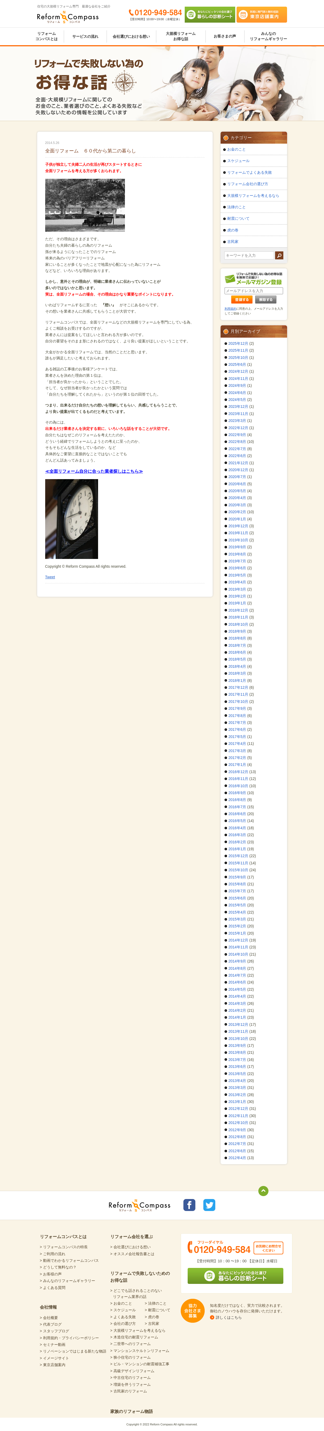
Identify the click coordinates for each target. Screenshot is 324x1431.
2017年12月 (239, 687)
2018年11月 (239, 617)
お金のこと (236, 149)
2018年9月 (237, 631)
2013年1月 (237, 1102)
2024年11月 (239, 378)
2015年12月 (239, 856)
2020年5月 (237, 491)
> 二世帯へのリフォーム (130, 1344)
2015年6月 (237, 898)
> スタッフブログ (54, 1331)
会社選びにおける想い (131, 36)
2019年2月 (237, 596)
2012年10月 (239, 1123)
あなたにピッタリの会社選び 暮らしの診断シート (210, 15)
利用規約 (230, 308)
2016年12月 (239, 772)
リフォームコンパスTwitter (209, 1205)
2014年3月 (237, 1003)
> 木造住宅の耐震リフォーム (134, 1337)
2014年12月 (239, 940)
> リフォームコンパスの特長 (64, 1247)
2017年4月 (237, 743)
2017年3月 (237, 751)
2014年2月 (237, 1010)
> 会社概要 (49, 1318)
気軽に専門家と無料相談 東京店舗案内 (262, 15)
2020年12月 (239, 470)
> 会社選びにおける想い (130, 1247)
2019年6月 (237, 568)
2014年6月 (237, 982)
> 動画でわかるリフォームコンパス (69, 1260)
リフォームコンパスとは (46, 36)
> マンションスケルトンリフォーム (139, 1351)
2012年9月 (237, 1130)
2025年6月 (237, 364)
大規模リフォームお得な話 (181, 36)
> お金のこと (121, 1303)
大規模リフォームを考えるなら (253, 195)
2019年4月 (237, 582)
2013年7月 (237, 1059)
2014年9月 (237, 961)
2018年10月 (239, 624)
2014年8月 (237, 968)
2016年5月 (237, 821)
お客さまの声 (225, 36)
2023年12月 (239, 406)
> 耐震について (157, 1310)
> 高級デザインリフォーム (132, 1371)
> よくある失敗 (123, 1317)
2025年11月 (239, 350)
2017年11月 (239, 694)
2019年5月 (237, 575)
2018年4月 (237, 666)
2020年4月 (237, 498)
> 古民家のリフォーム (128, 1391)
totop (263, 1191)
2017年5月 (237, 737)
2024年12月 (239, 371)
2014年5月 (237, 989)
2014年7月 (237, 975)
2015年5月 (237, 905)
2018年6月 (237, 652)
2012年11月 (239, 1116)
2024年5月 (237, 399)
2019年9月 (237, 547)
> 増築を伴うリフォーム (130, 1384)
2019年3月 (237, 589)
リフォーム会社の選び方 (247, 184)
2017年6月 (237, 729)
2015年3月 (237, 919)
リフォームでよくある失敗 (249, 172)
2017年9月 (237, 708)
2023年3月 (237, 420)
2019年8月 (237, 554)
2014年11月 (239, 947)
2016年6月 (237, 814)
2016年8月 (237, 800)
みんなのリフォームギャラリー (268, 36)
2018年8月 (237, 638)
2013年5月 (237, 1074)
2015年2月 (237, 926)
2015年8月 (237, 884)
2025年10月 (239, 357)
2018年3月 (237, 673)
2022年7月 (237, 449)
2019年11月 (239, 533)
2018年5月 (237, 659)
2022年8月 (237, 441)
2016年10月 (239, 786)
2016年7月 (237, 807)
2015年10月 (239, 870)
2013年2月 (237, 1095)
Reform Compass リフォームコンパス (68, 17)
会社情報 (48, 1307)
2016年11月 (239, 779)
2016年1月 (237, 849)
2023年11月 (239, 414)
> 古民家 (152, 1323)
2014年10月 (239, 954)
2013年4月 (237, 1081)
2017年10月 (239, 701)
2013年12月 (239, 1024)
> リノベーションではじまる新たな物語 (73, 1351)
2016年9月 (237, 793)
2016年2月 (237, 842)
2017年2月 (237, 758)
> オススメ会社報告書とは (132, 1254)
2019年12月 (239, 526)
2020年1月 (237, 519)
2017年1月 (237, 764)
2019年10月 (239, 540)
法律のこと (236, 207)
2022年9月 (237, 435)
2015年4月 (237, 912)
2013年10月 (239, 1038)
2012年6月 (237, 1151)
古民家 (232, 241)
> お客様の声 (51, 1274)
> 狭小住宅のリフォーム (130, 1357)
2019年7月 (237, 561)
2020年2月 (237, 512)
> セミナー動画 (52, 1344)
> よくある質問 (52, 1287)
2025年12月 (239, 343)
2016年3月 (237, 835)
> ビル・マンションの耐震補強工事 (139, 1364)
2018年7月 (237, 645)
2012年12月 (239, 1108)
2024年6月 (237, 393)
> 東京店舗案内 (52, 1365)
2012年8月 (237, 1137)
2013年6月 (237, 1066)
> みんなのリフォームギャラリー (67, 1281)
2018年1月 (237, 680)
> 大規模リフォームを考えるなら (138, 1330)
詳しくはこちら (229, 1317)
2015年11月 (239, 863)
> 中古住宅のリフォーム (130, 1377)
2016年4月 (237, 828)
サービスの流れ (85, 36)
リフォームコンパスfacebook (189, 1205)
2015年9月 (237, 877)
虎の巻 (232, 230)
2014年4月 (237, 996)
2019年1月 (237, 603)
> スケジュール (123, 1310)
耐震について (238, 218)
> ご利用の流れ (52, 1254)
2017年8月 (237, 716)
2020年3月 (237, 505)
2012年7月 (237, 1144)
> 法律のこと (156, 1303)
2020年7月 (237, 477)
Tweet (50, 577)
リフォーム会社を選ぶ (131, 1236)
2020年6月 (237, 484)
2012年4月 (237, 1158)
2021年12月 (239, 463)
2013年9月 (237, 1045)
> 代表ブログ (51, 1324)
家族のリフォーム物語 (131, 1411)
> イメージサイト (54, 1358)
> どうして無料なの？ (58, 1267)
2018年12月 (239, 610)
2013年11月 (239, 1031)
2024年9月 (237, 385)
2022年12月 (239, 428)
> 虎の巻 (152, 1317)
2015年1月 (237, 933)
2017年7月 (237, 722)
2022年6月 (237, 456)
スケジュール (238, 161)
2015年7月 (237, 891)
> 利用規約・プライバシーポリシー (69, 1338)
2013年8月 (237, 1052)
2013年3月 (237, 1087)
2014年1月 (237, 1017)
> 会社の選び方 (123, 1323)
